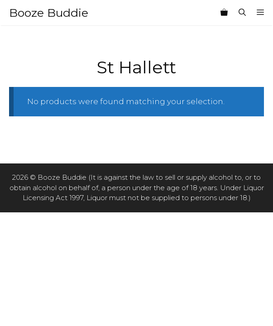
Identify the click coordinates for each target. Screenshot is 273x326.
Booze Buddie (48, 12)
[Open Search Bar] (242, 12)
